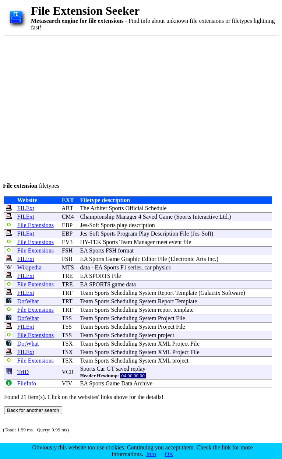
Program (127, 233)
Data (126, 383)
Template (186, 293)
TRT (67, 293)
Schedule (156, 208)
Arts (201, 259)
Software (232, 293)
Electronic (182, 259)
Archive (143, 383)
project (166, 335)
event (175, 242)
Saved (150, 216)
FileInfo (26, 383)
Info (151, 454)
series (134, 267)
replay (138, 369)
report (165, 310)
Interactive (205, 216)
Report (166, 293)
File (184, 233)
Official (134, 208)
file (187, 242)
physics (162, 267)
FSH (67, 250)
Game (166, 216)
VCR (68, 372)
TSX (67, 343)
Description (165, 233)
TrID (23, 372)
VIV (67, 383)
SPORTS (99, 276)
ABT (67, 208)
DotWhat (28, 301)
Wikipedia (29, 267)
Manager (126, 216)
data (85, 267)
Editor (149, 259)
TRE (67, 276)
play (122, 225)
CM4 (68, 216)
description (142, 225)
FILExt (25, 208)
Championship (97, 216)
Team (125, 242)
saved (122, 369)
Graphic (130, 259)
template (183, 310)
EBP (67, 225)
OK (169, 454)
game (118, 284)
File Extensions (35, 225)
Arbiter (98, 208)
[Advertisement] (69, 108)
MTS (68, 267)
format (126, 250)
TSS (67, 318)
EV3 (67, 242)
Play (144, 233)
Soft (94, 225)
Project (166, 318)
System (147, 293)
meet (162, 242)
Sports (116, 208)
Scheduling (124, 293)
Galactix (211, 293)
